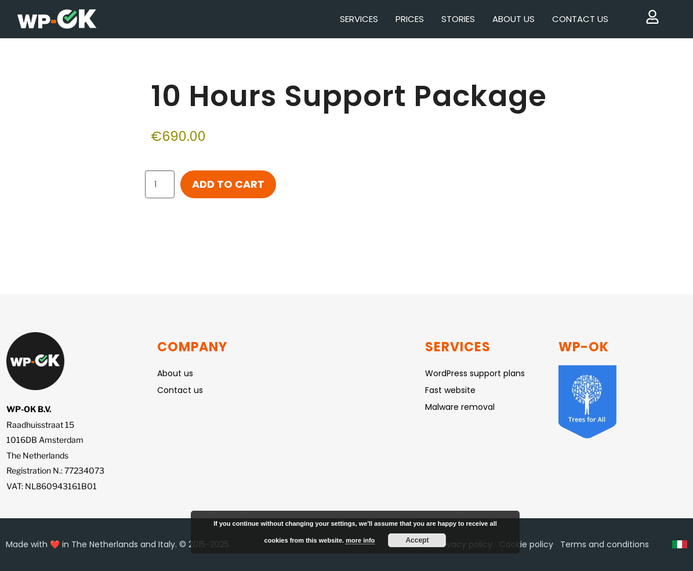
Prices (410, 19)
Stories (458, 19)
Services (359, 19)
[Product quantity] (160, 184)
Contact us (580, 19)
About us (513, 19)
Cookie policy (526, 544)
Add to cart (228, 184)
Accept (417, 540)
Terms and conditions (604, 544)
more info (360, 540)
